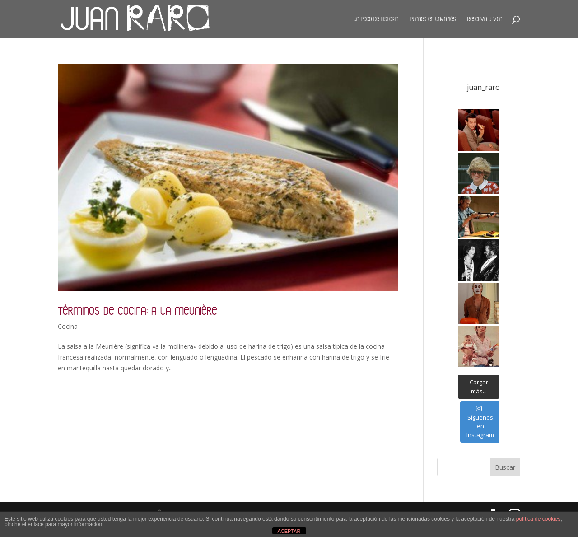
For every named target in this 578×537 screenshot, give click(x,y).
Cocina (68, 326)
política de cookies (538, 519)
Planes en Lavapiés (433, 19)
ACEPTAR (288, 531)
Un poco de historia (376, 19)
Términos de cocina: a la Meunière (137, 310)
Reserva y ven (484, 19)
